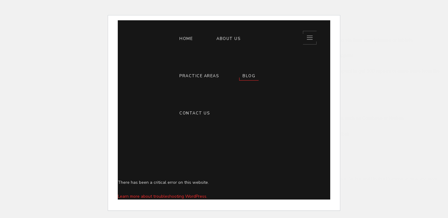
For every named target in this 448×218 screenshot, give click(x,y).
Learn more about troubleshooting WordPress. (162, 196)
